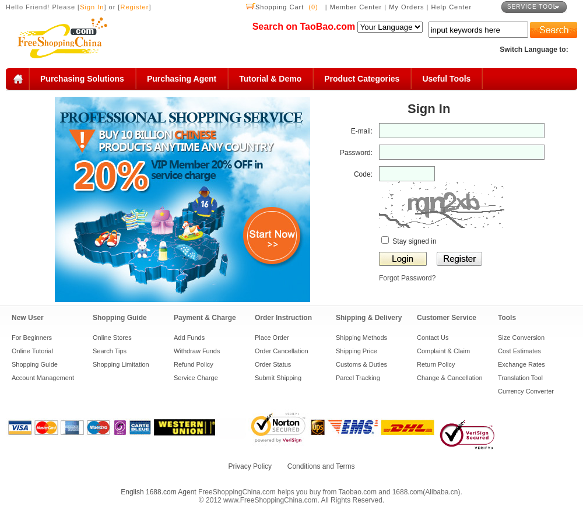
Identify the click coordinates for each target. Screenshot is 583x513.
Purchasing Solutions (82, 78)
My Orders (406, 6)
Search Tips (110, 350)
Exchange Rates (521, 364)
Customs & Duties (361, 364)
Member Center (357, 6)
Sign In (92, 6)
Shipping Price (356, 350)
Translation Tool (520, 377)
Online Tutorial (32, 350)
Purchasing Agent (181, 78)
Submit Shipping (278, 377)
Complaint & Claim (443, 350)
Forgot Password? (407, 278)
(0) (313, 6)
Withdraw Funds (197, 350)
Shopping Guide (35, 364)
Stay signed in (409, 241)
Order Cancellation (281, 350)
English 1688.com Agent (158, 492)
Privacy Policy (250, 466)
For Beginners (32, 337)
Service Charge (196, 377)
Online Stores (112, 337)
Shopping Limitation (121, 364)
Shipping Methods (361, 337)
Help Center (451, 6)
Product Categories (361, 78)
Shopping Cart (279, 6)
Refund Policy (193, 364)
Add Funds (189, 337)
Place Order (272, 337)
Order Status (273, 364)
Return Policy (436, 364)
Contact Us (432, 337)
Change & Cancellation (450, 377)
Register (134, 6)
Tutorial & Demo (270, 78)
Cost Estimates (519, 350)
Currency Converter (526, 391)
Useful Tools (446, 78)
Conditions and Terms (321, 466)
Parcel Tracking (358, 377)
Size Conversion (521, 337)
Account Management (43, 377)
